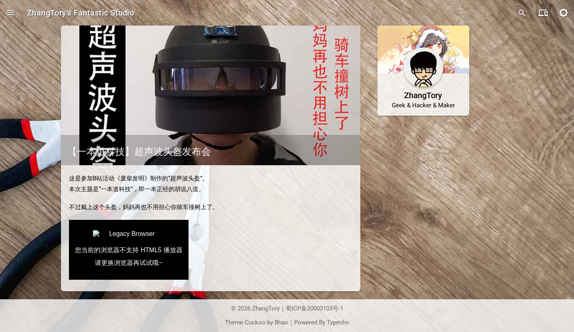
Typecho (338, 322)
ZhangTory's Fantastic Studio (80, 13)
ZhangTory (266, 308)
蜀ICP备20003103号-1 (314, 308)
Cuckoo (255, 322)
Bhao (281, 322)
